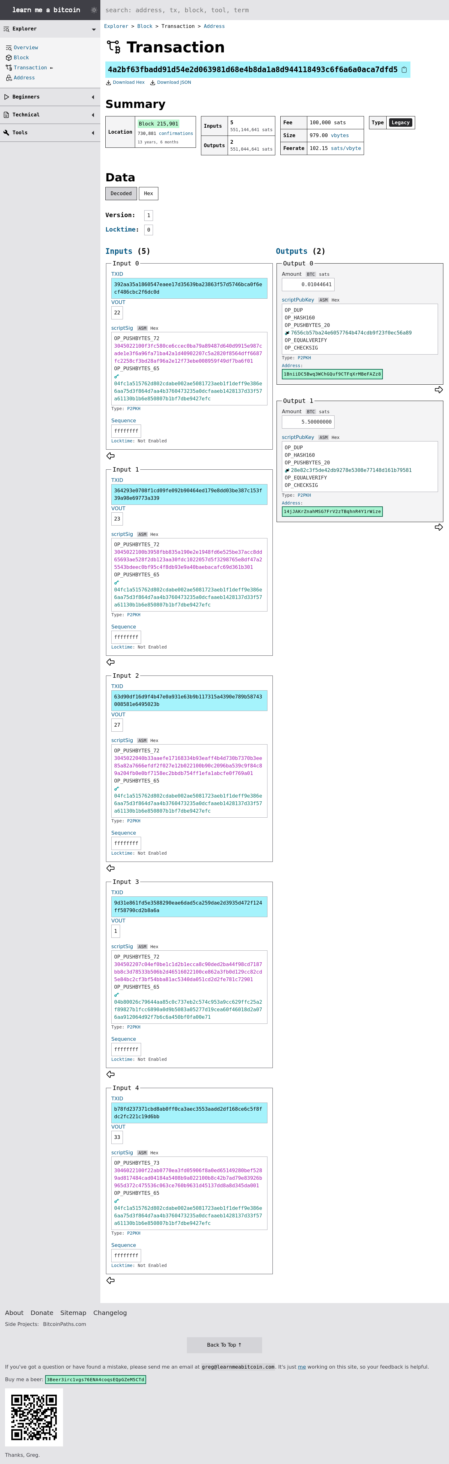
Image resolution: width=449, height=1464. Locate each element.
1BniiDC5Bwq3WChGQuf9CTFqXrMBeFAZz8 (332, 374)
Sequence (123, 421)
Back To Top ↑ (224, 1345)
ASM (142, 328)
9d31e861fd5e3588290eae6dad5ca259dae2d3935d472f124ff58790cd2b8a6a (188, 906)
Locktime (120, 229)
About (14, 1313)
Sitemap (74, 1313)
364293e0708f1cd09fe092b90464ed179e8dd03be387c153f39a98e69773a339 (188, 494)
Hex (148, 193)
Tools (20, 133)
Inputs (119, 251)
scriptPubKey (298, 300)
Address (214, 26)
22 (117, 313)
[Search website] (274, 10)
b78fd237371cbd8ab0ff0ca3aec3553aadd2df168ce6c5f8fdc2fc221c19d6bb (188, 1112)
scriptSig (122, 328)
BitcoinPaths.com (64, 1324)
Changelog (110, 1313)
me (302, 1367)
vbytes (340, 135)
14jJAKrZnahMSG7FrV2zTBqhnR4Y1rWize (332, 511)
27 (117, 725)
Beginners (26, 97)
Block (144, 26)
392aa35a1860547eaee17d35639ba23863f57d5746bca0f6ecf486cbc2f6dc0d (188, 288)
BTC (311, 274)
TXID (117, 274)
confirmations (176, 133)
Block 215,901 (158, 124)
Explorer (116, 26)
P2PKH (133, 408)
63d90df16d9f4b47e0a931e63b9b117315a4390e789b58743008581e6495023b (188, 700)
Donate (42, 1313)
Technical (26, 115)
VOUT (118, 302)
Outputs (292, 251)
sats (324, 274)
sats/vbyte (346, 148)
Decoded (121, 193)
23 (117, 519)
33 (117, 1137)
